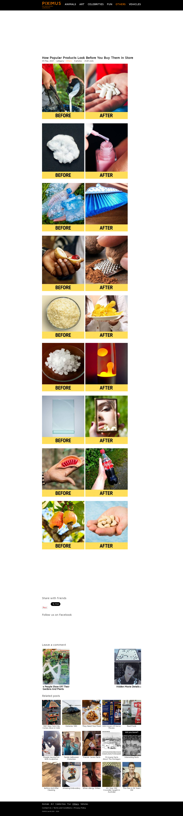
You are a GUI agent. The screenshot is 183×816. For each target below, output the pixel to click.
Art (81, 4)
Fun (109, 4)
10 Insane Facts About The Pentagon (111, 758)
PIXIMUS (51, 3)
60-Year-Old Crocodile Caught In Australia (111, 790)
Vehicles (135, 4)
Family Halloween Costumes (71, 758)
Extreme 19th (71, 726)
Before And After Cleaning (51, 789)
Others (121, 4)
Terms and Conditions (62, 808)
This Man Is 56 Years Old (131, 789)
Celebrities (96, 4)
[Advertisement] (91, 33)
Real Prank (131, 726)
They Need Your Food (91, 726)
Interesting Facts (132, 757)
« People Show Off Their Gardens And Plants (56, 687)
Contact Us (46, 808)
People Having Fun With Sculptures (51, 758)
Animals (70, 4)
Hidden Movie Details (127, 686)
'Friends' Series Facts (91, 757)
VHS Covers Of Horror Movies (111, 727)
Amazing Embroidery (71, 788)
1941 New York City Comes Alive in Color (51, 727)
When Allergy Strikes (91, 788)
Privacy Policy (80, 808)
